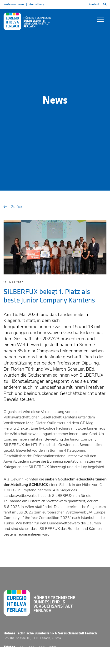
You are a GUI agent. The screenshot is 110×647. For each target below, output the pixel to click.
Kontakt (94, 4)
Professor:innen (14, 4)
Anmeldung (36, 4)
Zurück (16, 206)
